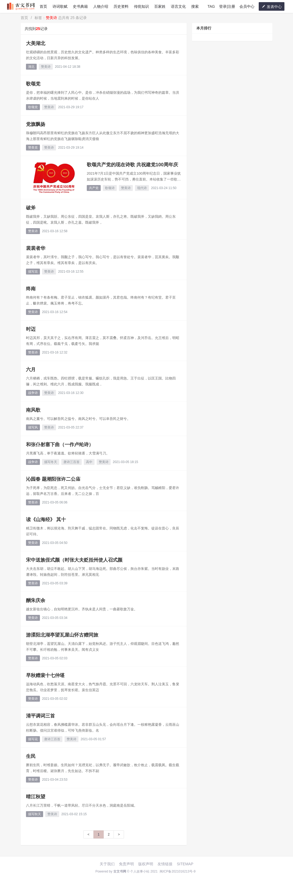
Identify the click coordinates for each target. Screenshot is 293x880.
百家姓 (160, 6)
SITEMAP (185, 864)
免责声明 (126, 864)
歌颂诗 (110, 188)
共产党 (94, 188)
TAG (211, 6)
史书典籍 (80, 6)
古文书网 (119, 871)
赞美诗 (46, 67)
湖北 (31, 67)
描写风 (33, 427)
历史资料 (121, 6)
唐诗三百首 (71, 462)
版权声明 (145, 864)
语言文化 (178, 6)
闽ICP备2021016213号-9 (177, 871)
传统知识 (141, 6)
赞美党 (33, 147)
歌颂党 (33, 107)
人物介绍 (100, 6)
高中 (89, 462)
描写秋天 (34, 814)
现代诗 (142, 188)
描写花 (33, 271)
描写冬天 (50, 462)
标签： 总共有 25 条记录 (61, 18)
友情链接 (164, 864)
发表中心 (271, 6)
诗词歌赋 (59, 6)
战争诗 (33, 393)
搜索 (195, 6)
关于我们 (107, 864)
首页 (43, 6)
